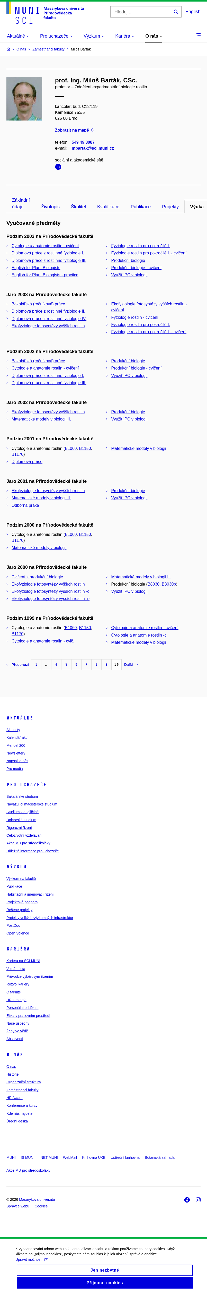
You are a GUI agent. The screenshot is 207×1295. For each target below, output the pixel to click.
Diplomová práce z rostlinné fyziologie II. (48, 311)
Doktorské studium (21, 820)
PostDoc (13, 925)
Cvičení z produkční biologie (37, 577)
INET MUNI (49, 1157)
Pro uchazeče (26, 784)
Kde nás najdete (19, 1113)
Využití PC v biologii (129, 275)
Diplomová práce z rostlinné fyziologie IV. (49, 318)
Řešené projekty (19, 910)
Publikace (141, 206)
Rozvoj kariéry (17, 984)
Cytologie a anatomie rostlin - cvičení (45, 246)
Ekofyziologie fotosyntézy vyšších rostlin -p (50, 598)
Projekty (170, 206)
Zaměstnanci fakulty (22, 1090)
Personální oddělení (22, 1008)
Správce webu (17, 1206)
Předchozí (17, 665)
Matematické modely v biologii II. (41, 419)
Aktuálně (19, 718)
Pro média (14, 769)
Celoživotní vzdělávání (24, 835)
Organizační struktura (23, 1082)
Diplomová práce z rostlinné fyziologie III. (49, 260)
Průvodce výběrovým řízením (29, 976)
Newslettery (15, 753)
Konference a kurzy (22, 1105)
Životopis (50, 206)
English (193, 11)
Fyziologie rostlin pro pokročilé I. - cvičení (149, 253)
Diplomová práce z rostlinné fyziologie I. (48, 253)
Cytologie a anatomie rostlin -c (139, 635)
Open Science (17, 933)
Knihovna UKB (93, 1157)
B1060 (71, 448)
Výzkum (16, 867)
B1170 (17, 454)
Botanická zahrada (160, 1157)
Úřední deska (17, 1121)
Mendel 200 (15, 745)
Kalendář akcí (17, 737)
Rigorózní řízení (19, 828)
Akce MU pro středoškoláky (28, 843)
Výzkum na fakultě (21, 879)
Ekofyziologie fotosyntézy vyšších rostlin (48, 326)
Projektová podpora (22, 902)
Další (131, 665)
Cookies (41, 1206)
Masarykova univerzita (37, 1199)
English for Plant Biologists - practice (45, 275)
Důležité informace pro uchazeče (32, 851)
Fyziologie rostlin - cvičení (134, 317)
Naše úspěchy (17, 1023)
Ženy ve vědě (17, 1031)
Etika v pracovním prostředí (28, 1016)
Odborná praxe (25, 505)
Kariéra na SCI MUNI (23, 961)
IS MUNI (27, 1157)
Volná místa (15, 969)
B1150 (85, 448)
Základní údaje (21, 203)
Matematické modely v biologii (138, 448)
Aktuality (13, 730)
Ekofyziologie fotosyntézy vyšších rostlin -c (50, 591)
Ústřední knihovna (125, 1157)
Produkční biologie (128, 260)
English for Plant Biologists (36, 267)
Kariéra (18, 949)
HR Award (14, 1098)
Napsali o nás (17, 761)
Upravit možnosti (31, 1264)
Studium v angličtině (22, 812)
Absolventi (14, 1039)
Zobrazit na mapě (74, 130)
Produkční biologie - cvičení (136, 267)
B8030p (169, 584)
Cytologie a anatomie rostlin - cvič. (43, 641)
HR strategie (16, 1000)
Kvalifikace (108, 206)
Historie (12, 1074)
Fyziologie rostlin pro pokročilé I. (140, 246)
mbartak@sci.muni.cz (93, 148)
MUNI (11, 1157)
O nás (14, 1055)
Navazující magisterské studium (31, 804)
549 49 (83, 142)
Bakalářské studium (22, 796)
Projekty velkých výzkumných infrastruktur (39, 918)
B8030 (153, 584)
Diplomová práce (27, 461)
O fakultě (13, 992)
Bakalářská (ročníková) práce (38, 304)
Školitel (78, 206)
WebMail (70, 1157)
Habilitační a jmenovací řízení (30, 894)
